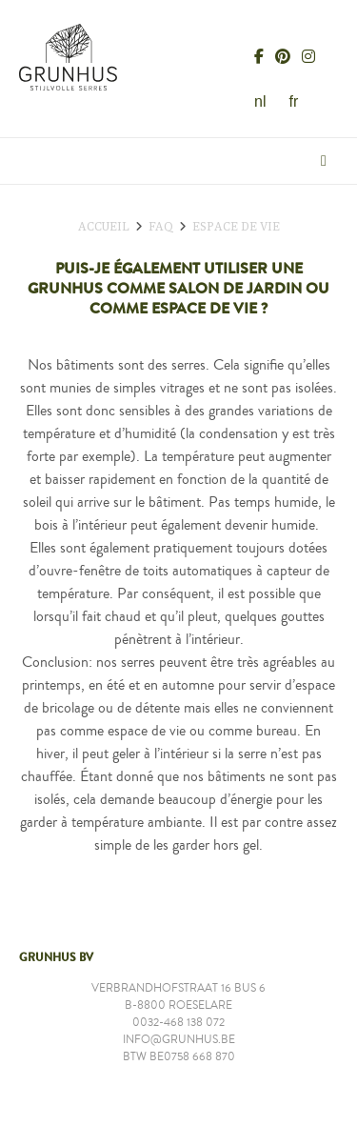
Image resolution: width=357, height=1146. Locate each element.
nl (260, 101)
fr (293, 101)
